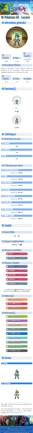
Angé (8, 428)
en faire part (17, 412)
